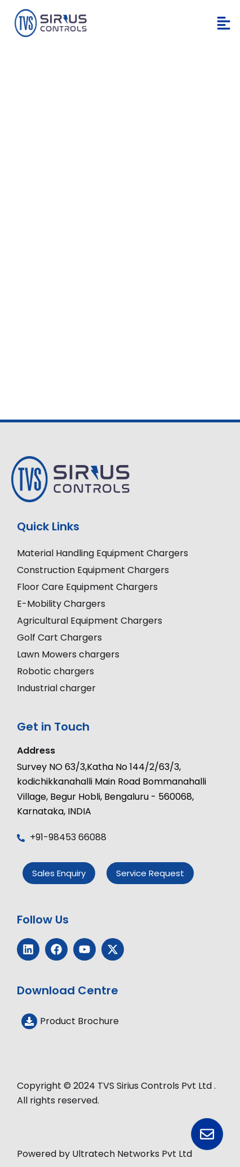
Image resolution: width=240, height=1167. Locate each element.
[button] (223, 23)
